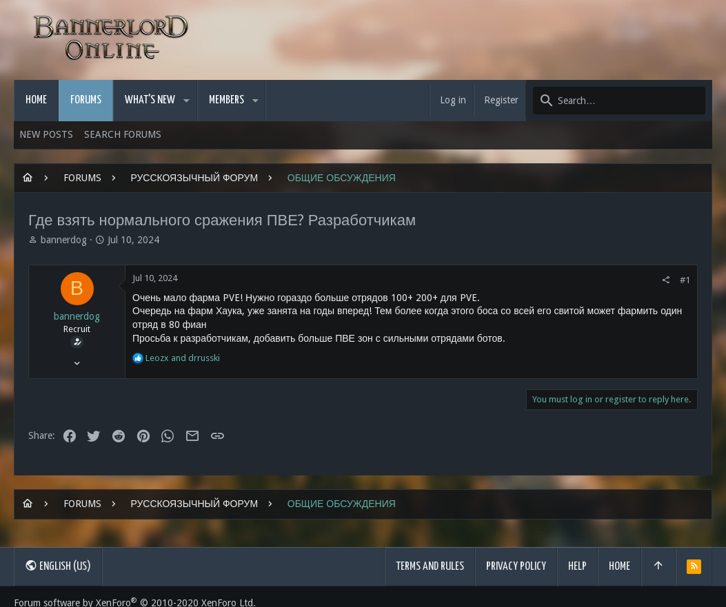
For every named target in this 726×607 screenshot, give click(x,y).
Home (619, 567)
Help (577, 567)
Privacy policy (516, 567)
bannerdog (64, 239)
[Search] (619, 100)
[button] (186, 100)
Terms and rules (430, 567)
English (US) (58, 566)
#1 (685, 280)
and (182, 358)
